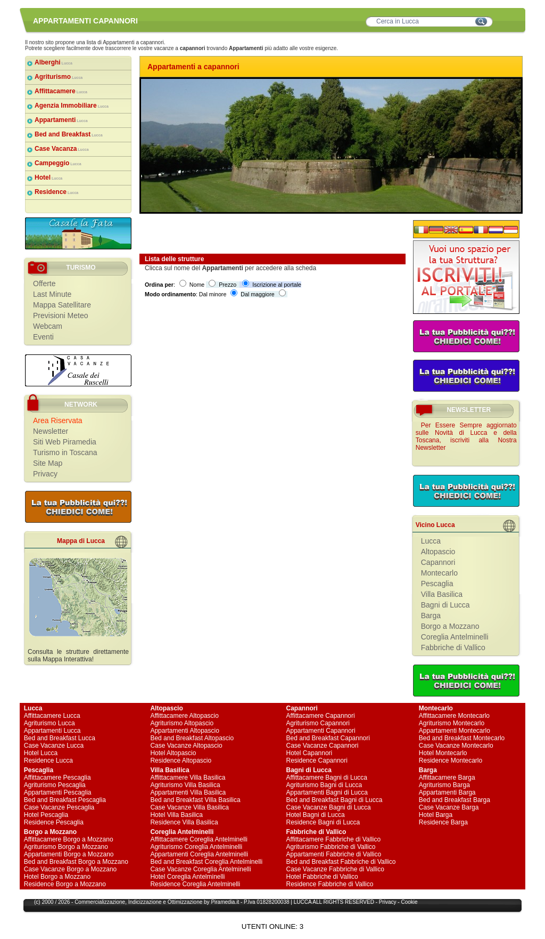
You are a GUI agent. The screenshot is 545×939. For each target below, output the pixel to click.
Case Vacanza (62, 148)
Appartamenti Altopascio (184, 730)
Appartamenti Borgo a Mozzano (69, 854)
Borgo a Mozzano (450, 626)
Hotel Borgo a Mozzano (57, 876)
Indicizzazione (145, 902)
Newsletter (50, 431)
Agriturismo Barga (444, 785)
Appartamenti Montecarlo (454, 730)
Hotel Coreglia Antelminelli (187, 876)
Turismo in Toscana (65, 452)
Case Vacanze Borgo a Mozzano (70, 869)
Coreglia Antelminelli (455, 637)
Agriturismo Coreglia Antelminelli (196, 847)
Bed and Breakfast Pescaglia (65, 800)
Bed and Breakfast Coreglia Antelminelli (206, 861)
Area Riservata (57, 420)
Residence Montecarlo (450, 760)
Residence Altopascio (180, 760)
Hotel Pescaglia (46, 815)
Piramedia (223, 902)
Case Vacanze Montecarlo (456, 745)
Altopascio (438, 551)
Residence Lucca (48, 760)
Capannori (438, 562)
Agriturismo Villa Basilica (185, 785)
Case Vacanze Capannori (322, 745)
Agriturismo (58, 76)
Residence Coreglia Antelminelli (195, 884)
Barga (431, 615)
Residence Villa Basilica (184, 822)
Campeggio (58, 163)
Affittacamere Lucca (52, 715)
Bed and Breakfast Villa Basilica (195, 800)
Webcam (47, 326)
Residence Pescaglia (54, 822)
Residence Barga (443, 822)
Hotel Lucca (40, 753)
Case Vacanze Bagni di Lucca (328, 807)
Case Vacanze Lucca (54, 745)
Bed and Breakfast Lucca (59, 738)
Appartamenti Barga (447, 792)
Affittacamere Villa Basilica (187, 777)
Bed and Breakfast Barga (454, 800)
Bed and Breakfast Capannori (328, 738)
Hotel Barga (435, 815)
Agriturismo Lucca (49, 723)
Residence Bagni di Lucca (323, 822)
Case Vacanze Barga (449, 807)
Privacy (45, 474)
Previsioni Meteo (60, 315)
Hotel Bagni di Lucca (315, 815)
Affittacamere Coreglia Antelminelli (198, 839)
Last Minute (52, 294)
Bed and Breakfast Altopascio (192, 738)
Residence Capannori (317, 760)
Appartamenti (61, 120)
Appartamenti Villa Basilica (188, 792)
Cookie (409, 902)
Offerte (44, 283)
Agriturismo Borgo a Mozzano (66, 847)
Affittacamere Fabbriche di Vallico (333, 839)
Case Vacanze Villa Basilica (189, 807)
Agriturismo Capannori (318, 723)
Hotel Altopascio (173, 753)
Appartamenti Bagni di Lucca (327, 792)
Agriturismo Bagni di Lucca (324, 785)
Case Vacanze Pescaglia (59, 807)
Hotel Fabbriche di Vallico (322, 876)
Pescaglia (437, 583)
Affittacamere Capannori (320, 715)
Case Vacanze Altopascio (186, 745)
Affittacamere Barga (447, 777)
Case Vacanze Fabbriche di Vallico (335, 869)
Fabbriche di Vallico (453, 647)
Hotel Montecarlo (443, 753)
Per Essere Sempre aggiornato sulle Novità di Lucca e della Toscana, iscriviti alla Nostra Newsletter (466, 436)
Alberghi (53, 62)
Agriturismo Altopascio (181, 723)
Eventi (43, 337)
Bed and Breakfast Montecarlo (462, 738)
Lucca (431, 541)
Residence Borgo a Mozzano (65, 884)
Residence (56, 192)
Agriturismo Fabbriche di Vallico (331, 847)
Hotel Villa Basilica (176, 815)
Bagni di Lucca (445, 605)
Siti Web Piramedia (64, 442)
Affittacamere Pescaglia (57, 777)
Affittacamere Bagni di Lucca (327, 777)
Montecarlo (439, 573)
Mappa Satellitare (62, 305)
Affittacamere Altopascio (184, 715)
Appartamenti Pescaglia (58, 792)
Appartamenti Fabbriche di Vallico (334, 854)
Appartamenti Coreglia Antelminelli (198, 854)
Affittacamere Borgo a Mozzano (68, 839)
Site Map (47, 463)
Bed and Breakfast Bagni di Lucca (334, 800)
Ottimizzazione (185, 902)
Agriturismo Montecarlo (451, 723)
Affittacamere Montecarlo (454, 715)
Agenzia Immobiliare (72, 105)
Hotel (48, 177)
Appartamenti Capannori (321, 730)
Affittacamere (61, 91)
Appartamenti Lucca (52, 730)
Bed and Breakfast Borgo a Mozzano (76, 861)
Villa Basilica (442, 594)
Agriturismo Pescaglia (55, 785)
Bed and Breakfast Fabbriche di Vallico (341, 861)
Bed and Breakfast (69, 134)
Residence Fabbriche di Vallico (330, 884)
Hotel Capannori (309, 753)
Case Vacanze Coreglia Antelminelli (200, 869)
